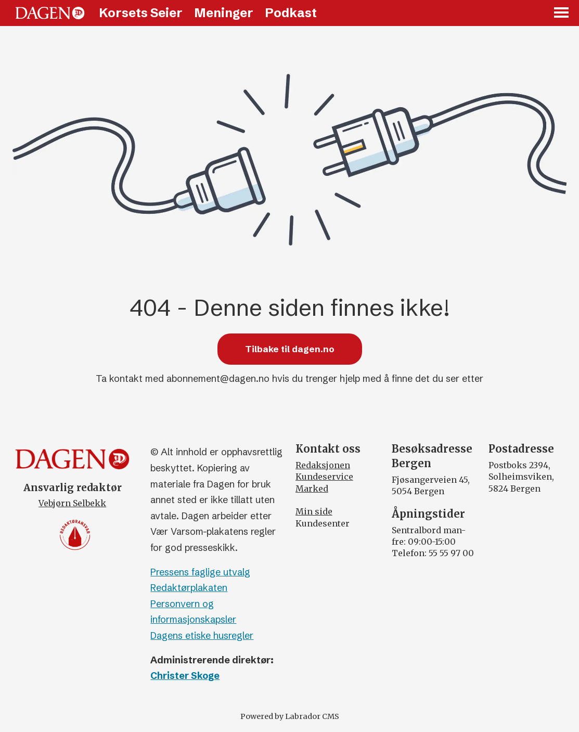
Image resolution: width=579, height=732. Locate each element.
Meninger (223, 12)
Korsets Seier (141, 12)
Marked (311, 488)
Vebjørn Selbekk (72, 503)
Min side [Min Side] (313, 511)
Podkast (291, 12)
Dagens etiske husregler (201, 635)
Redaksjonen (322, 465)
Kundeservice (324, 476)
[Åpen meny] (562, 13)
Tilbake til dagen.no (289, 348)
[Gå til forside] (50, 13)
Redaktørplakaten (188, 588)
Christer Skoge (185, 676)
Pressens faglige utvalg (200, 572)
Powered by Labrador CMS (289, 716)
